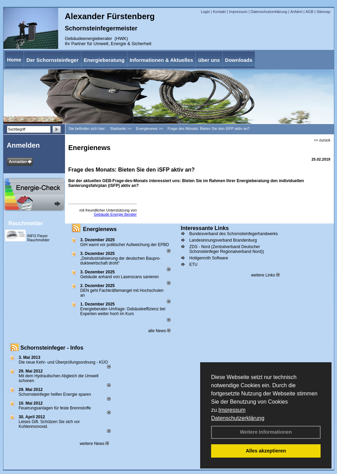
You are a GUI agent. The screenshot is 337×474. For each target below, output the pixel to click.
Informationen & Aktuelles (161, 60)
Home (14, 60)
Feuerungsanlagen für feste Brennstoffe (55, 408)
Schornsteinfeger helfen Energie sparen (55, 394)
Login (205, 12)
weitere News (94, 443)
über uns (209, 60)
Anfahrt (296, 12)
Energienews (100, 229)
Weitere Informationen (266, 432)
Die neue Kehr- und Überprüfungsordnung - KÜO (63, 362)
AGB (309, 12)
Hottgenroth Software (208, 258)
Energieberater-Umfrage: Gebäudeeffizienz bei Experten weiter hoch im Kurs (123, 311)
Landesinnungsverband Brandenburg (223, 240)
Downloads (238, 60)
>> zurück (322, 140)
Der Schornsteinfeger (52, 60)
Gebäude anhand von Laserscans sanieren (119, 276)
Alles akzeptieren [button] (266, 450)
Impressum (231, 410)
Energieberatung (104, 60)
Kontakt (219, 12)
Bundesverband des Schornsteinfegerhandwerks (233, 233)
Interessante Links (205, 228)
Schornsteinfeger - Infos (52, 348)
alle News (159, 330)
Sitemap (323, 12)
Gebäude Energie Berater (115, 214)
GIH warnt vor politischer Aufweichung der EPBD (124, 244)
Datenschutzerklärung (237, 418)
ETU (193, 264)
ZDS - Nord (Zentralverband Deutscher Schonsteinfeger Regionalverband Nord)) (226, 249)
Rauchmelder (26, 223)
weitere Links (265, 275)
